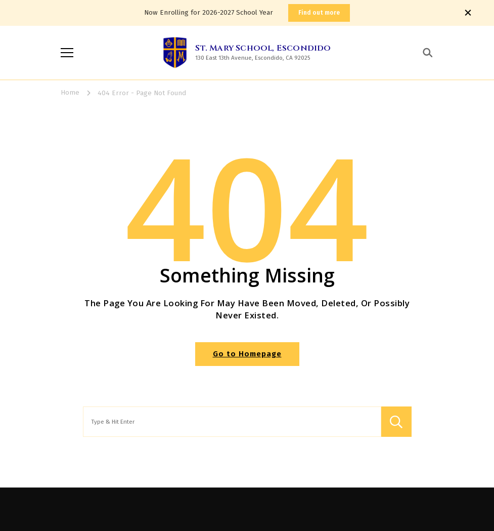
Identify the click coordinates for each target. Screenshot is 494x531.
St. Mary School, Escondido (263, 48)
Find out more (319, 12)
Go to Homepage (247, 353)
